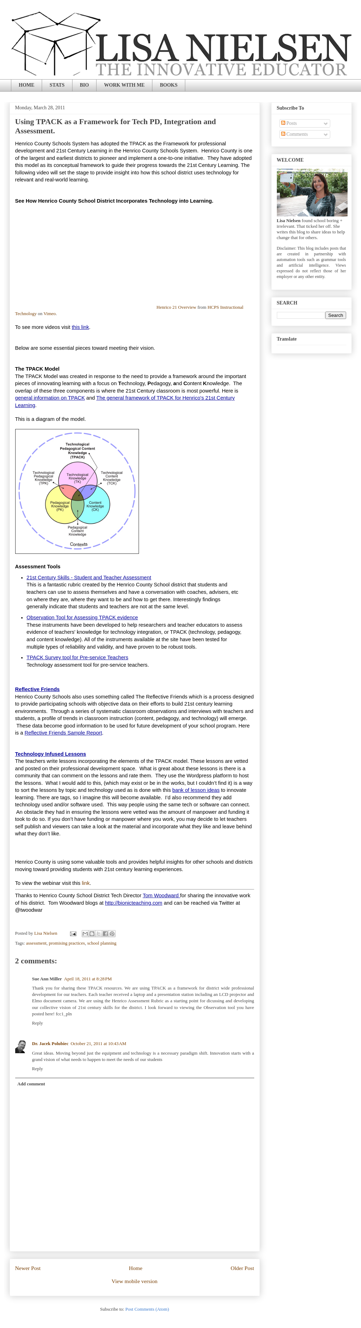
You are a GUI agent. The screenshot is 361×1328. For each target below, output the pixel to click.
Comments (294, 134)
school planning (102, 943)
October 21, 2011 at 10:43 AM (99, 1043)
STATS (57, 85)
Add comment (31, 1083)
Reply (37, 1023)
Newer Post (28, 1268)
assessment (36, 943)
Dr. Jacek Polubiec (50, 1043)
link (85, 883)
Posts (289, 123)
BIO (84, 85)
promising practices (67, 943)
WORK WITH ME (124, 85)
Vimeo (49, 313)
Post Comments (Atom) (147, 1309)
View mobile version (135, 1281)
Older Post (242, 1268)
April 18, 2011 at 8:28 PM (88, 978)
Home (135, 1268)
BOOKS (168, 85)
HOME (26, 85)
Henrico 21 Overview (177, 307)
